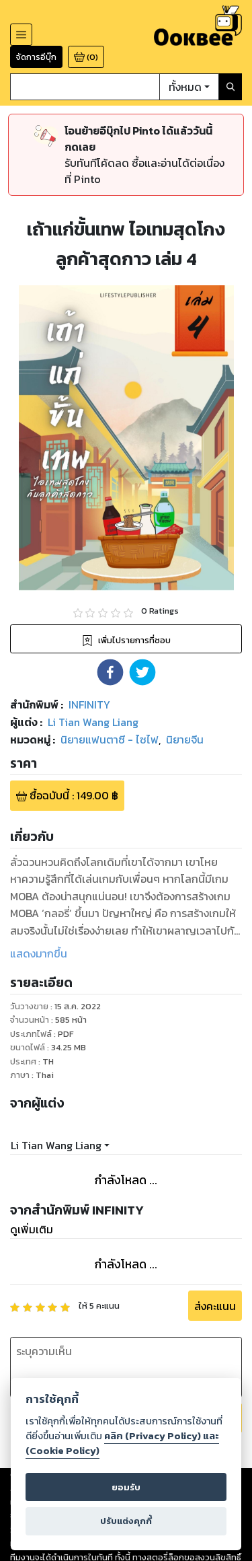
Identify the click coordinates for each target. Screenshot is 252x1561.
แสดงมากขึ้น (38, 953)
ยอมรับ (126, 1487)
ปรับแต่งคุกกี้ (126, 1521)
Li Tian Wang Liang (56, 1145)
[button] (110, 672)
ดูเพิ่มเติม (31, 1229)
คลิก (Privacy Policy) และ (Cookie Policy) (122, 1443)
